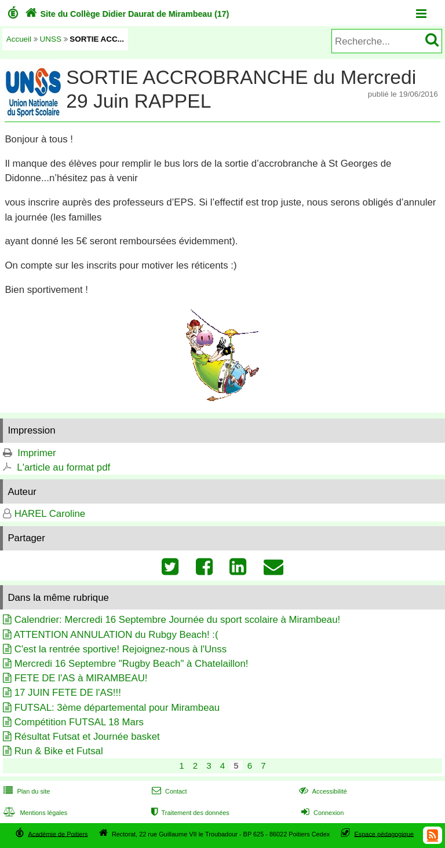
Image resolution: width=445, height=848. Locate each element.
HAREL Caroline (50, 513)
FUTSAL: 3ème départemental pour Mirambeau (117, 707)
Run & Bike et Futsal (58, 751)
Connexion (321, 812)
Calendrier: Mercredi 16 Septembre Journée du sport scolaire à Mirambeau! (177, 619)
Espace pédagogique (384, 833)
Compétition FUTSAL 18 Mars (79, 722)
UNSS (50, 39)
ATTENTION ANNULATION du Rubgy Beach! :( (116, 634)
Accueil (18, 39)
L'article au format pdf (63, 467)
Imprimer (36, 452)
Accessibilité (322, 791)
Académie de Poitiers (57, 833)
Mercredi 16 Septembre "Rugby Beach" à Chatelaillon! (131, 663)
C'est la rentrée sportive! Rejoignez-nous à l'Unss (120, 649)
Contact (168, 791)
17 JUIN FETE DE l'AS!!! (67, 692)
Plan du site (25, 791)
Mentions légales (34, 812)
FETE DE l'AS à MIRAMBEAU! (81, 678)
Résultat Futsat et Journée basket (87, 736)
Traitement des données (189, 812)
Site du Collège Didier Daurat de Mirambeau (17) (126, 14)
